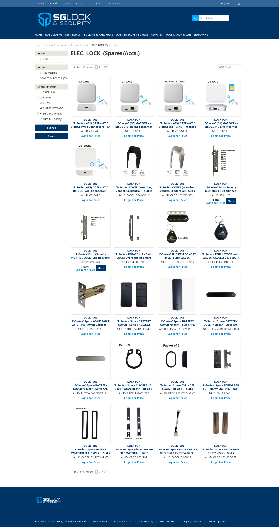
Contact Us (82, 3)
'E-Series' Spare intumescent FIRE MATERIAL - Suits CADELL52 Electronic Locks (134, 453)
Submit (51, 127)
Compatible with (47, 86)
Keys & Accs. (73, 34)
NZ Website (115, 3)
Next (104, 67)
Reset (51, 136)
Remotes (157, 34)
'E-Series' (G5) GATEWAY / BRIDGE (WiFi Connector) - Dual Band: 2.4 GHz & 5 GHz (90, 190)
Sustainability (145, 521)
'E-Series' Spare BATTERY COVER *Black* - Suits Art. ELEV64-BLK (221, 324)
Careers (98, 3)
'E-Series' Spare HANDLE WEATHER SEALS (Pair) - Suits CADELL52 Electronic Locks (90, 453)
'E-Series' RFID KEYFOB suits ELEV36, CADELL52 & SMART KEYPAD (220, 257)
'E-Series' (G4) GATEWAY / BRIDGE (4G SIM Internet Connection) (221, 126)
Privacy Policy (167, 521)
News (67, 3)
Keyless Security (79, 45)
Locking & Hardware (98, 34)
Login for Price (90, 136)
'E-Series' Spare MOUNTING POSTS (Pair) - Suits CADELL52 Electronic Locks (220, 453)
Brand (41, 53)
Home (38, 34)
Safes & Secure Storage (132, 34)
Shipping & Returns (191, 521)
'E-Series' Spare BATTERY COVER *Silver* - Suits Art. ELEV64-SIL (90, 388)
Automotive (53, 34)
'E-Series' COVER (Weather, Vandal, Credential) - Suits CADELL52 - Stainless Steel (177, 190)
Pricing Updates (217, 521)
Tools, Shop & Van (178, 34)
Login (238, 3)
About (41, 3)
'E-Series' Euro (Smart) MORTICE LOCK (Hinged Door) (220, 190)
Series (41, 67)
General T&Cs (99, 521)
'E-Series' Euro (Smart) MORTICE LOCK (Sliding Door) (90, 255)
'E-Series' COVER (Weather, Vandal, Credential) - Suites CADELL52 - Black (134, 190)
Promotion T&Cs (123, 521)
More (231, 201)
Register (225, 3)
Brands (54, 3)
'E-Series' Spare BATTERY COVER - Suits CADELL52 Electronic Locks (134, 324)
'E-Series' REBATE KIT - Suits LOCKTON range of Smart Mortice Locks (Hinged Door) (133, 257)
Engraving (201, 34)
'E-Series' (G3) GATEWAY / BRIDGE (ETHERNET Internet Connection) (134, 126)
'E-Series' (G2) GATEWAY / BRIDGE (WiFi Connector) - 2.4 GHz (90, 126)
